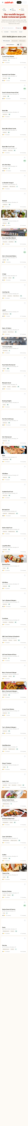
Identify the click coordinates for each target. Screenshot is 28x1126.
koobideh (6, 31)
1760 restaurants (6, 40)
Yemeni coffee (14, 31)
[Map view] (20, 44)
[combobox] (11, 44)
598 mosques (22, 40)
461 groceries (15, 40)
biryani (20, 31)
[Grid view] (18, 44)
